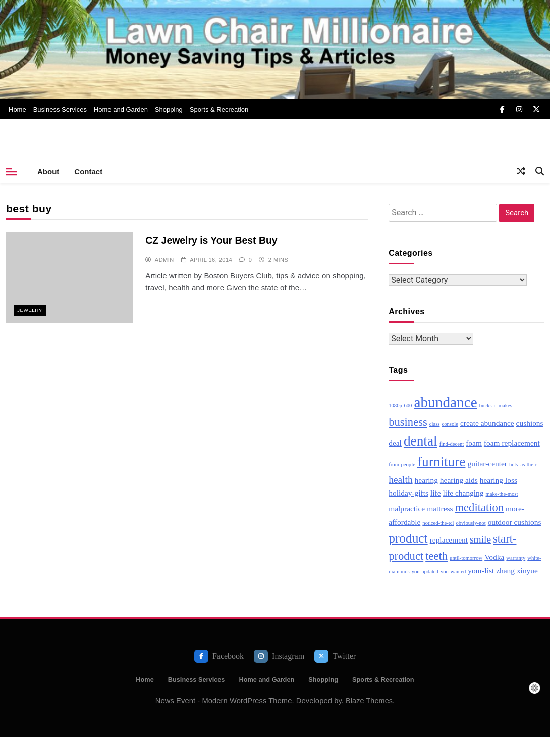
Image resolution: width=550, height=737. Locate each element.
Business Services (60, 109)
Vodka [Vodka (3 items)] (494, 557)
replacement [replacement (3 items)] (449, 539)
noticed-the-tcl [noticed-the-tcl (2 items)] (438, 523)
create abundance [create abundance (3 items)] (487, 423)
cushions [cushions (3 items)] (529, 423)
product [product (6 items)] (408, 538)
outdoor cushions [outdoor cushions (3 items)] (514, 522)
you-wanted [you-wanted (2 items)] (453, 571)
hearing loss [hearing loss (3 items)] (498, 480)
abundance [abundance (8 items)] (445, 402)
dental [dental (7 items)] (420, 441)
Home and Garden (121, 109)
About (48, 171)
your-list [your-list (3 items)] (481, 570)
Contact (88, 171)
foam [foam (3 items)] (474, 442)
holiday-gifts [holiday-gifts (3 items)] (408, 492)
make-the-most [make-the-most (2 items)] (502, 494)
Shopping (169, 109)
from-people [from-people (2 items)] (402, 464)
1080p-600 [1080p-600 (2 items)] (400, 405)
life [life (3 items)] (435, 492)
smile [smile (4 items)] (480, 539)
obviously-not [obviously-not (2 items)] (470, 523)
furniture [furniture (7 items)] (441, 461)
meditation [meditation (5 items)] (479, 507)
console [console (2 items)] (450, 424)
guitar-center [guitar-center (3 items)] (487, 463)
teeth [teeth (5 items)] (436, 556)
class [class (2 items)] (434, 424)
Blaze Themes (369, 701)
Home (17, 109)
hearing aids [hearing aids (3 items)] (459, 480)
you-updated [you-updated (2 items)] (425, 571)
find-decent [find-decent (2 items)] (451, 444)
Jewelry (29, 310)
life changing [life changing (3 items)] (463, 492)
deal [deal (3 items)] (395, 442)
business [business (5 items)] (408, 422)
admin (164, 259)
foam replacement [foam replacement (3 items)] (512, 442)
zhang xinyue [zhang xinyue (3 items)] (517, 570)
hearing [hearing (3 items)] (426, 480)
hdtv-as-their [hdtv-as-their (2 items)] (522, 464)
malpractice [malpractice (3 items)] (407, 508)
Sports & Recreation (219, 109)
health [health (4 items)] (400, 479)
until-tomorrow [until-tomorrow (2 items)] (466, 558)
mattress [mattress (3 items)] (440, 508)
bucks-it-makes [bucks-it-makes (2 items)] (495, 405)
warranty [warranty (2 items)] (515, 558)
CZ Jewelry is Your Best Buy (208, 240)
